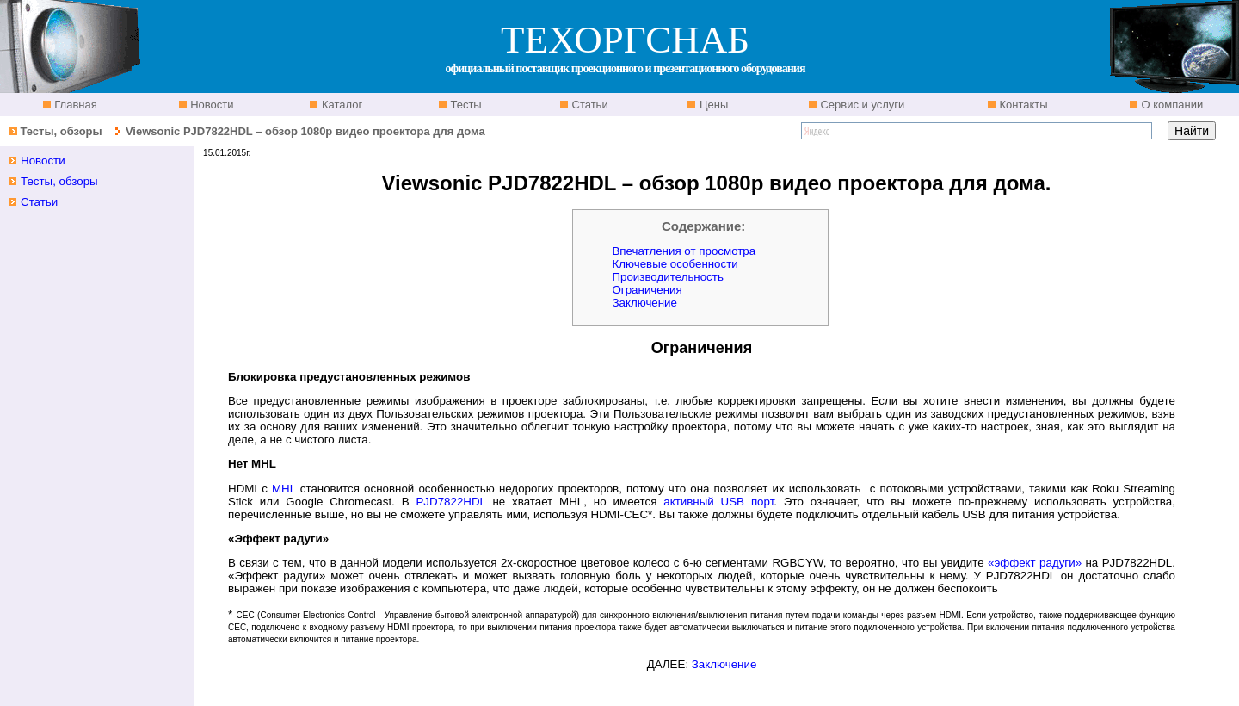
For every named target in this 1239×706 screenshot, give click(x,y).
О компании (1170, 104)
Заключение (644, 302)
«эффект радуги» (1035, 562)
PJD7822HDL (450, 501)
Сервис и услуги (861, 104)
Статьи (588, 104)
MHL (284, 488)
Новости (211, 104)
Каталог (340, 104)
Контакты (1022, 104)
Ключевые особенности (674, 263)
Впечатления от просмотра (683, 251)
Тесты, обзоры (61, 131)
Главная (74, 104)
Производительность (667, 276)
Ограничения (646, 289)
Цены (712, 104)
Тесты (464, 104)
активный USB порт (718, 501)
